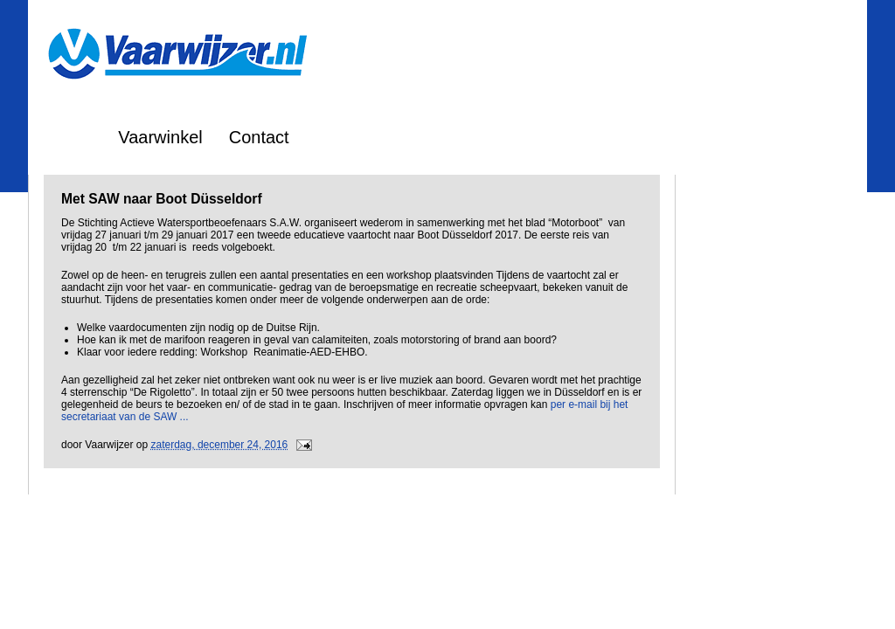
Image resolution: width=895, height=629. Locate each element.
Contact (259, 137)
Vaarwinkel (160, 137)
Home (68, 137)
